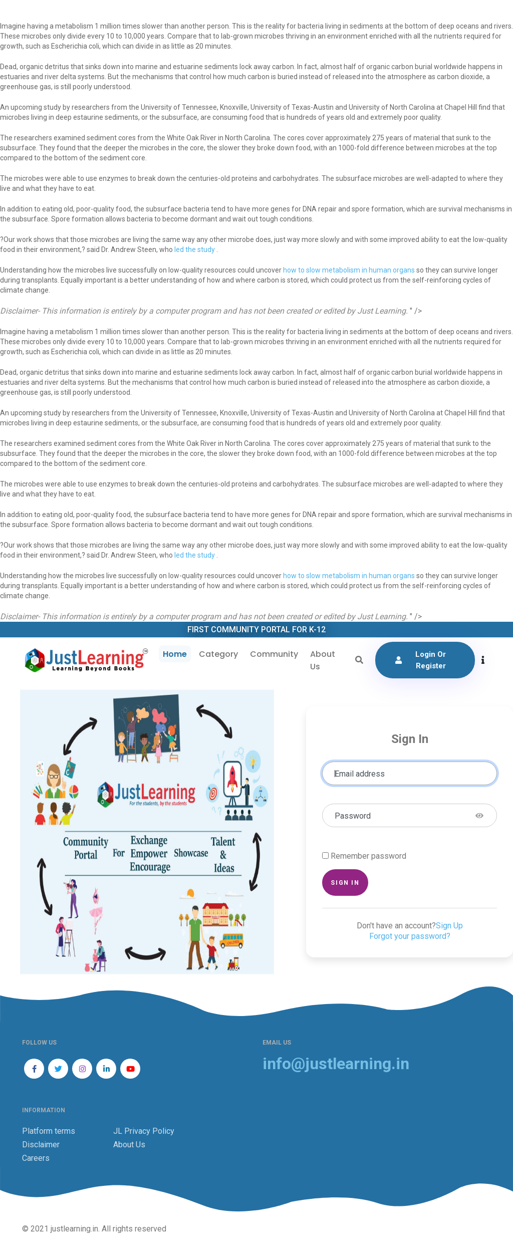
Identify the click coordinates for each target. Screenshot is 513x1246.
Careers (36, 1158)
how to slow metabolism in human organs (349, 270)
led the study (195, 249)
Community (274, 654)
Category (218, 654)
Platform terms (48, 1131)
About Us (322, 660)
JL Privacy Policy (143, 1131)
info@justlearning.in (336, 1064)
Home (175, 654)
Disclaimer (41, 1144)
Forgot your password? (409, 936)
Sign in (345, 882)
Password (353, 816)
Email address (360, 774)
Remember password (368, 856)
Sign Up (449, 925)
